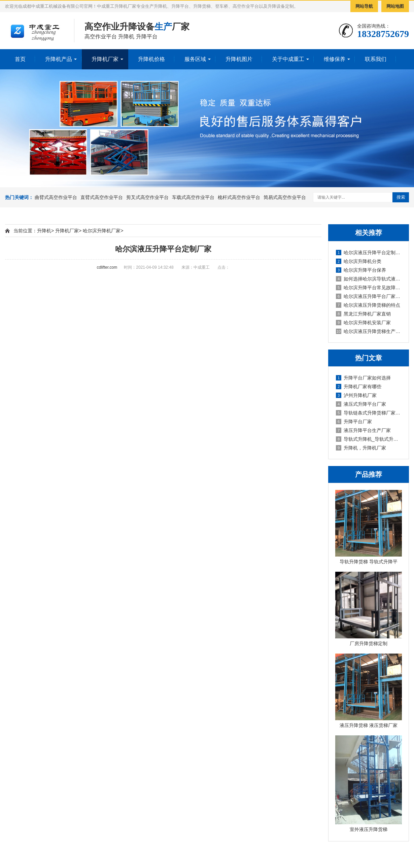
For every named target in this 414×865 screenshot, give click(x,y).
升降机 (44, 230)
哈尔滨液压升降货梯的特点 (368, 305)
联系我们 (375, 59)
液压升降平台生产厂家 (363, 430)
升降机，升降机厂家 (361, 448)
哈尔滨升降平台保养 (361, 270)
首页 (20, 59)
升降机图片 (239, 59)
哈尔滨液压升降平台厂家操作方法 (369, 296)
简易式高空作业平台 (285, 197)
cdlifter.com (107, 267)
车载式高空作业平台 (193, 197)
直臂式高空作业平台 (101, 197)
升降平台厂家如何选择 (363, 377)
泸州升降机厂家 (356, 395)
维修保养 (334, 59)
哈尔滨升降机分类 (358, 261)
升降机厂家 (105, 59)
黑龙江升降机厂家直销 (363, 314)
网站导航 (364, 6)
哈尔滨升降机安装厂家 (363, 322)
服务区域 (195, 59)
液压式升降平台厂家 (361, 404)
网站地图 (395, 6)
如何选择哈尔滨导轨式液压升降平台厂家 (369, 278)
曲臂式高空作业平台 (56, 197)
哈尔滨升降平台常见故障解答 (369, 287)
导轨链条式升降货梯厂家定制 (369, 412)
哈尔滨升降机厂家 (101, 230)
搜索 (400, 197)
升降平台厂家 (354, 421)
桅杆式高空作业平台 (239, 197)
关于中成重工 (288, 59)
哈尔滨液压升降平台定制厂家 (369, 252)
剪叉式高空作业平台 (147, 197)
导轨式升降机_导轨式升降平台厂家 (369, 439)
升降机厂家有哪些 (358, 386)
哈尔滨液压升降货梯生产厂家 (369, 331)
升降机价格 (151, 59)
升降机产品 (58, 59)
